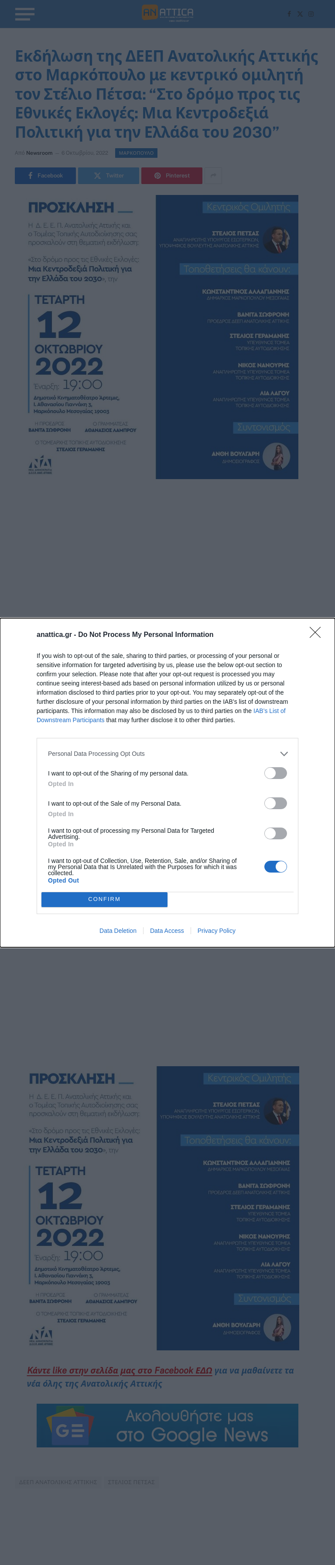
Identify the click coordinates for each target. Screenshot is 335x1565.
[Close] (318, 635)
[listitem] (167, 753)
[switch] (275, 773)
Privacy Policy (217, 930)
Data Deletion (118, 930)
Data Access (167, 930)
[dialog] (167, 782)
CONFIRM (104, 899)
